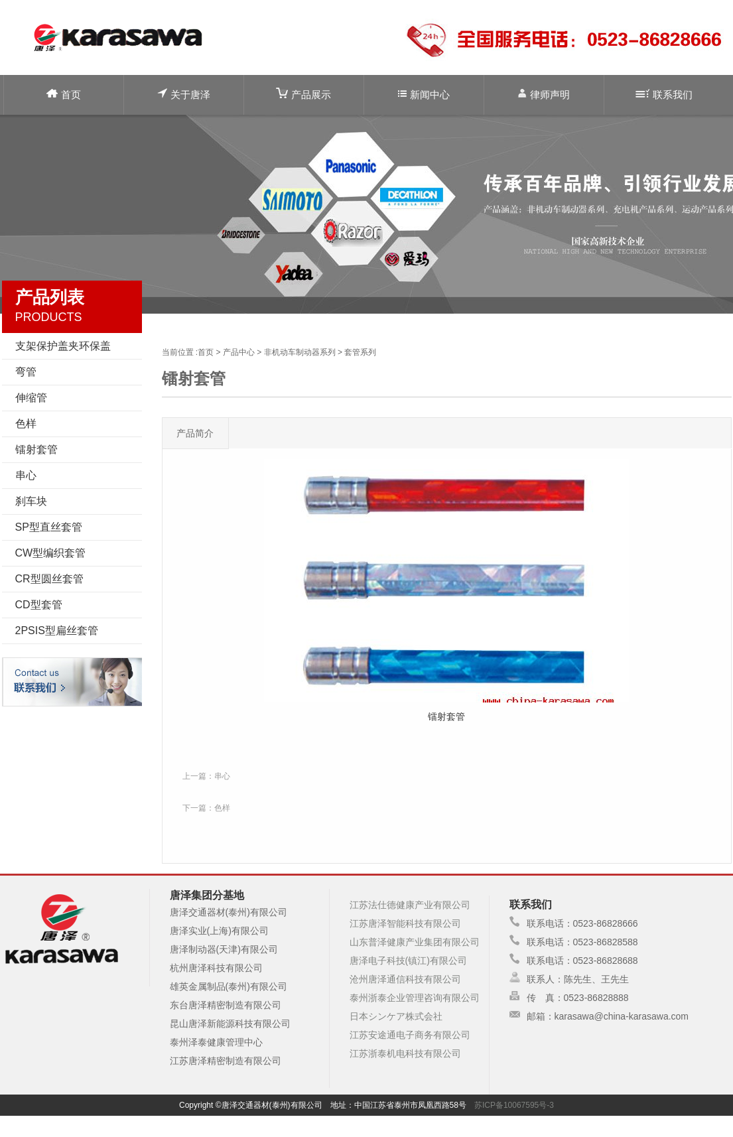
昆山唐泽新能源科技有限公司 (230, 1023)
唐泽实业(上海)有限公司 (219, 930)
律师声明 (543, 94)
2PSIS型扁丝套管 (56, 630)
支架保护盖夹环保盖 (63, 346)
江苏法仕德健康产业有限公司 (410, 905)
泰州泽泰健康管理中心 (216, 1042)
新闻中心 (424, 94)
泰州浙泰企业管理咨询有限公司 (415, 997)
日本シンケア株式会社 (396, 1016)
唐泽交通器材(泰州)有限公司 (228, 912)
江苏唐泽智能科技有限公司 (405, 923)
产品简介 (195, 433)
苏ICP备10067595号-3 (514, 1105)
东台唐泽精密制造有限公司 (225, 1005)
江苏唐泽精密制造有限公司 (225, 1060)
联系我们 (664, 94)
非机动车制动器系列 (300, 352)
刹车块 (31, 501)
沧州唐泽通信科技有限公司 (405, 979)
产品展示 (303, 94)
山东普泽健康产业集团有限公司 (415, 942)
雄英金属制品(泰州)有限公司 (228, 986)
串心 (25, 475)
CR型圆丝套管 (49, 578)
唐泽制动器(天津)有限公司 (224, 949)
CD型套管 (38, 604)
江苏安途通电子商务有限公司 (410, 1035)
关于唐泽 (183, 94)
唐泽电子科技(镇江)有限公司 (408, 960)
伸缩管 (31, 397)
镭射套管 (36, 449)
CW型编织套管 (50, 553)
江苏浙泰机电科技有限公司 (405, 1053)
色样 (25, 423)
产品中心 (239, 352)
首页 (63, 94)
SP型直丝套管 (48, 527)
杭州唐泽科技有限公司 (216, 968)
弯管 (25, 371)
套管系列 (360, 352)
